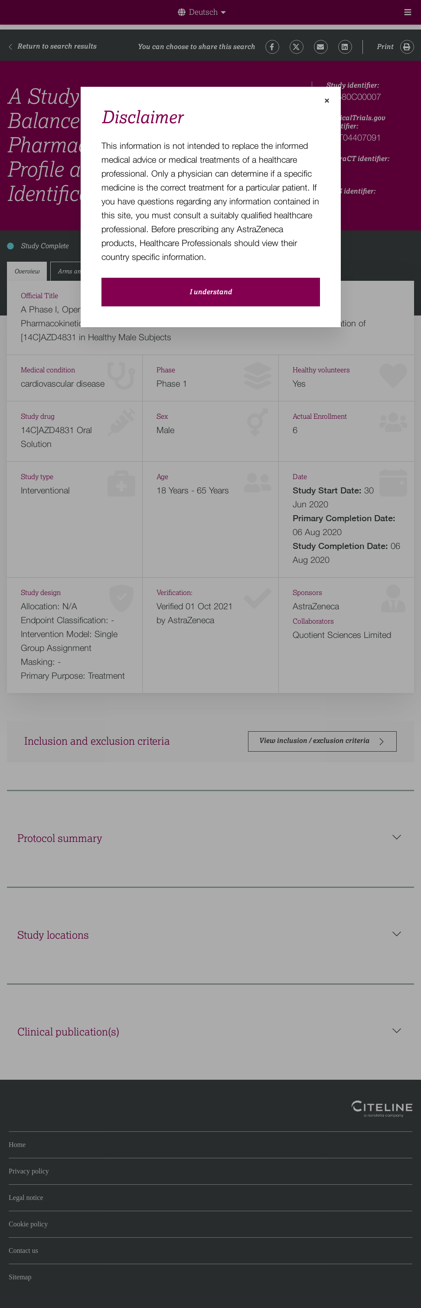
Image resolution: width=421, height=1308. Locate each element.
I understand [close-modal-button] (210, 292)
